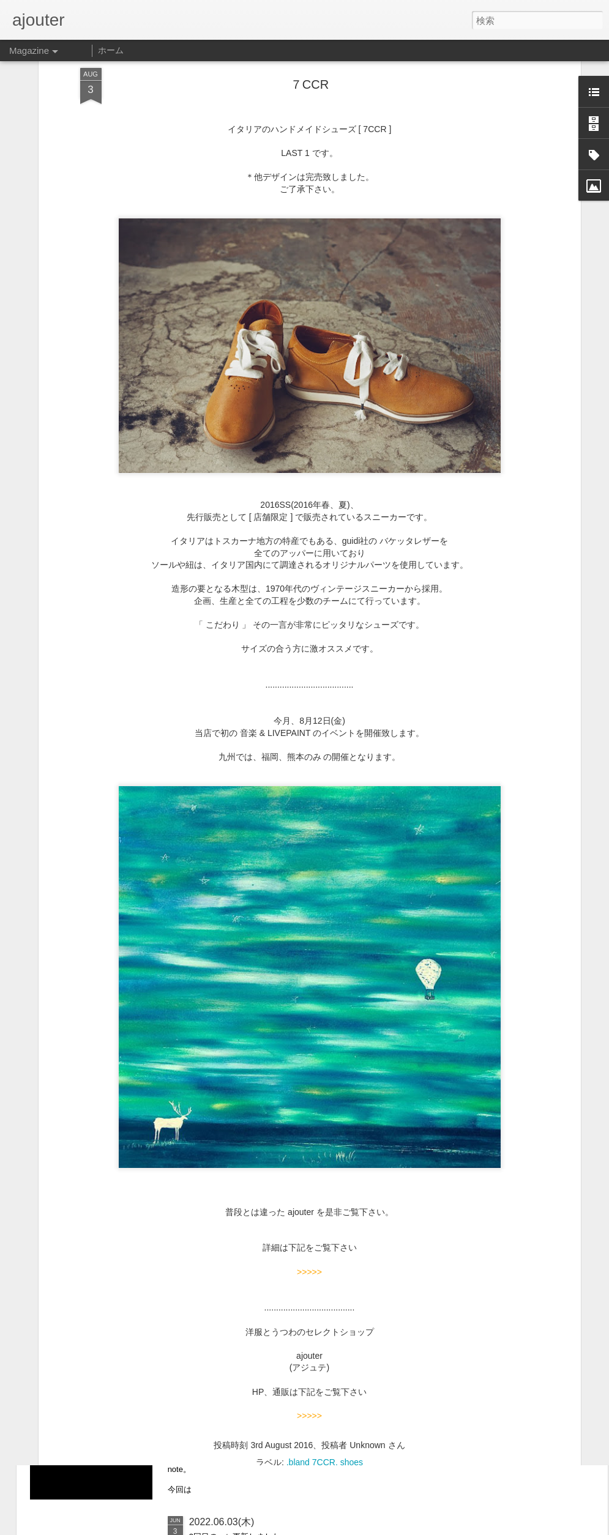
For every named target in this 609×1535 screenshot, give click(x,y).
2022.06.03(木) (222, 1522)
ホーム (111, 50)
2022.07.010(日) (224, 1383)
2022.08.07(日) (222, 1244)
